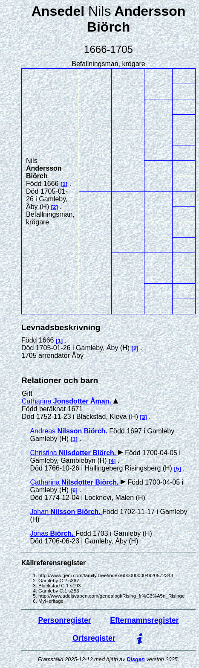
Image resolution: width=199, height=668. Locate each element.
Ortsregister (93, 638)
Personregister (64, 620)
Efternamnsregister (144, 620)
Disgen (136, 659)
